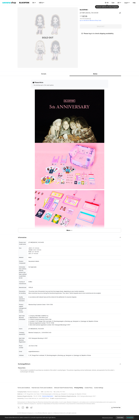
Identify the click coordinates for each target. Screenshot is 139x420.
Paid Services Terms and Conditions (42, 387)
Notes (95, 74)
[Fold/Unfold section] (69, 237)
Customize (120, 417)
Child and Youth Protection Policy (63, 387)
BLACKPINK (83, 10)
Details (43, 74)
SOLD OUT (100, 26)
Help (134, 2)
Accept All (130, 417)
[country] (107, 2)
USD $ (41, 2)
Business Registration (48, 396)
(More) (53, 417)
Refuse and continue (107, 417)
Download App (115, 407)
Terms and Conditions (23, 387)
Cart (113, 2)
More (70, 230)
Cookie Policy (89, 387)
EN (33, 2)
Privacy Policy (78, 387)
